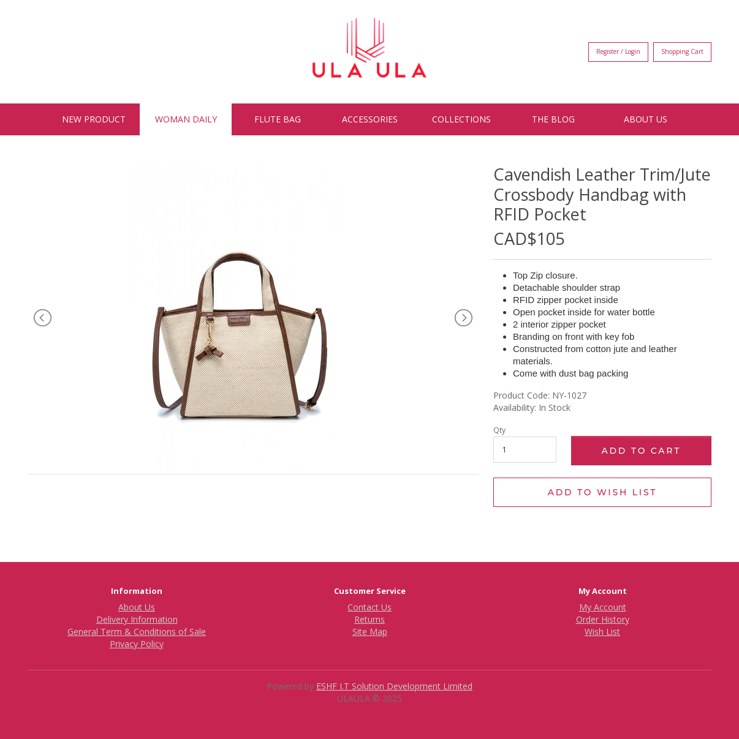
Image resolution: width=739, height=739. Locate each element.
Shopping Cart (682, 51)
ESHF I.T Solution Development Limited (394, 686)
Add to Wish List (603, 492)
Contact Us (369, 607)
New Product (94, 119)
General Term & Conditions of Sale (136, 631)
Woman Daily (186, 119)
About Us (645, 119)
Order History (602, 619)
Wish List (602, 631)
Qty (499, 430)
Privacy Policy (137, 644)
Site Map (369, 631)
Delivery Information (137, 619)
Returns (369, 619)
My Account (602, 607)
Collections (461, 119)
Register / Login (618, 51)
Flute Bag (277, 119)
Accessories (370, 119)
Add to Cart (641, 450)
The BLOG (553, 119)
